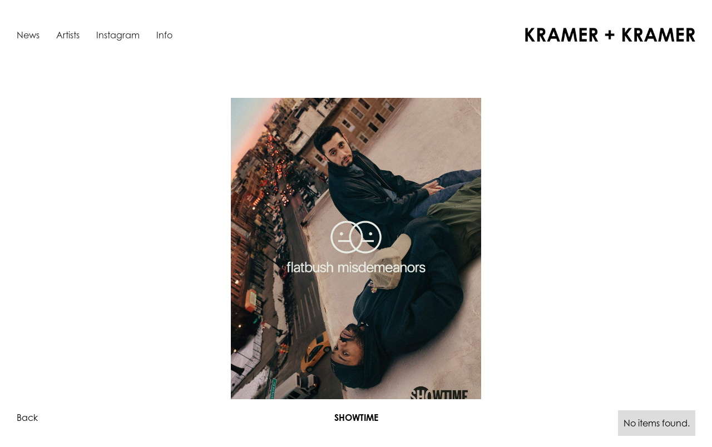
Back (27, 417)
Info (164, 35)
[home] (610, 35)
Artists (68, 35)
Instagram (118, 35)
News (28, 35)
